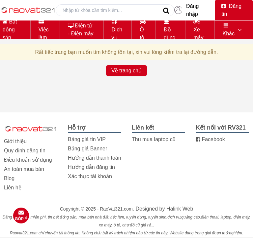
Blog (9, 178)
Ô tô (143, 29)
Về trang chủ (126, 70)
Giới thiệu (15, 141)
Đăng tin (231, 10)
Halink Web (179, 209)
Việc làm (44, 29)
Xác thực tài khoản (90, 176)
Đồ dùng (170, 29)
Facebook (210, 139)
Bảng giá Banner (87, 148)
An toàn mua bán (24, 169)
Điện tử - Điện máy (80, 29)
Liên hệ (12, 187)
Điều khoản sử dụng (28, 160)
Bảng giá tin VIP (87, 139)
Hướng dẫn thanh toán (94, 158)
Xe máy (198, 29)
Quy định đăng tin (24, 150)
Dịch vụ (117, 29)
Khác (229, 29)
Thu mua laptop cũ (154, 139)
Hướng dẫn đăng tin (91, 167)
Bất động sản (10, 29)
